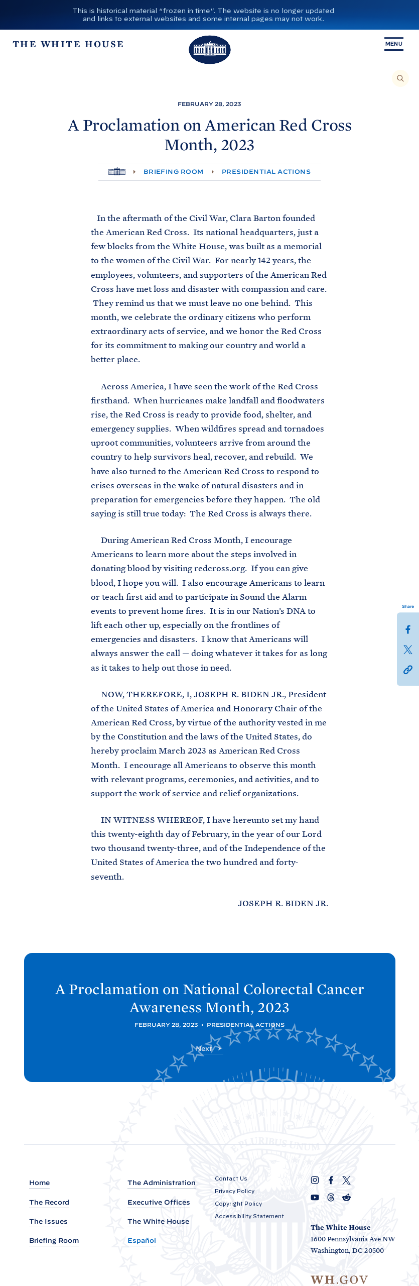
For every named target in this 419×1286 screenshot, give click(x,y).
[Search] (400, 78)
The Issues (48, 1221)
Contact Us (231, 1178)
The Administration (161, 1183)
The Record (49, 1202)
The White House (158, 1221)
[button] (408, 669)
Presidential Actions (266, 171)
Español (141, 1240)
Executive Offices (158, 1202)
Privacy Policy (234, 1191)
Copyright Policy (238, 1204)
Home (39, 1183)
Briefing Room (174, 171)
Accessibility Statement (249, 1216)
